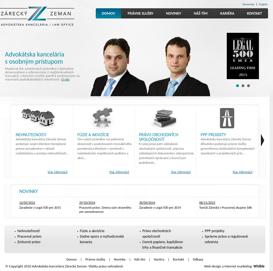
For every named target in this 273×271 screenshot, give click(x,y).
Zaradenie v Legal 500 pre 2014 (160, 208)
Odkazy (198, 259)
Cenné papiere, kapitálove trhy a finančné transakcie (162, 245)
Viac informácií (57, 172)
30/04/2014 (147, 203)
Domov (108, 13)
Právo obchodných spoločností (158, 137)
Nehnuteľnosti (31, 134)
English (263, 4)
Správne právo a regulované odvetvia (226, 239)
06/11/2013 (207, 203)
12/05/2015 (27, 203)
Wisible (258, 266)
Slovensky (248, 4)
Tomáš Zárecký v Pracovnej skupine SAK (225, 208)
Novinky (173, 13)
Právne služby (140, 13)
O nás (65, 79)
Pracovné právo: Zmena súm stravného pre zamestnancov (105, 210)
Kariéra (227, 13)
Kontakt (254, 13)
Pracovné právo (29, 236)
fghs (262, 140)
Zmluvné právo (28, 242)
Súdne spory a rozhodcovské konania (102, 239)
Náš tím (201, 13)
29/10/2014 (87, 203)
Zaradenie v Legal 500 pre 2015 (40, 208)
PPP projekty (213, 134)
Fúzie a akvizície (93, 134)
